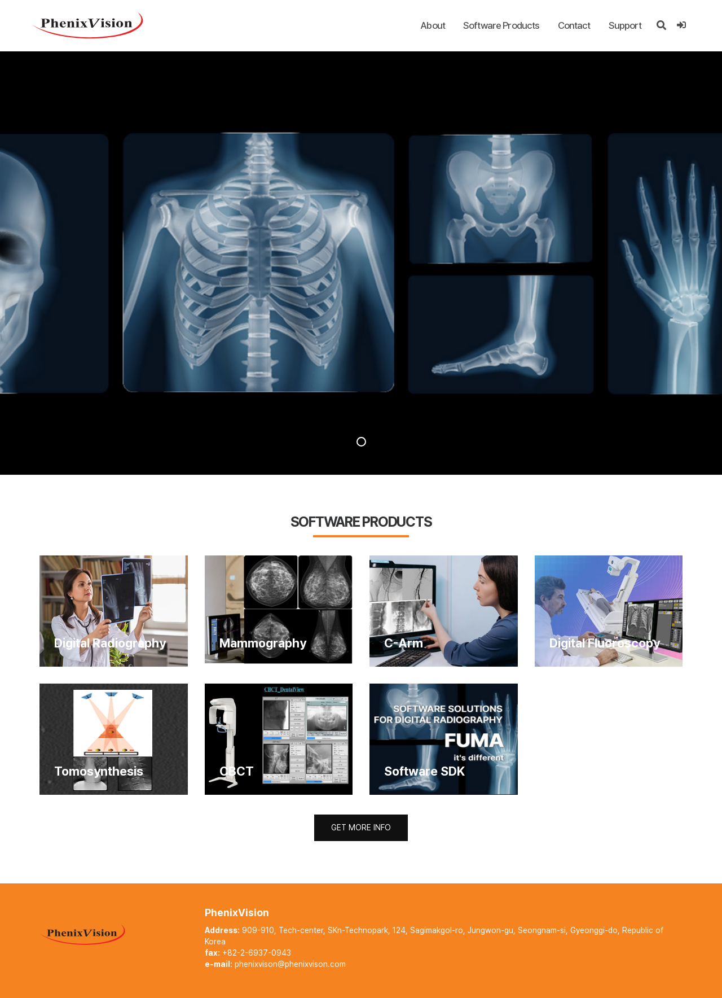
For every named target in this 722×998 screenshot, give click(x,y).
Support (625, 25)
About (432, 25)
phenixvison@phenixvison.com (290, 964)
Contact (574, 25)
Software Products (501, 25)
